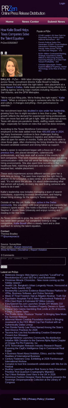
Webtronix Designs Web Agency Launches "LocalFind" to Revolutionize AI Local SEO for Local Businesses (34, 276)
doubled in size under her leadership (46, 111)
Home (9, 21)
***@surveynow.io (10, 236)
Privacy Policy (36, 399)
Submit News (56, 21)
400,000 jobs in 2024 (53, 131)
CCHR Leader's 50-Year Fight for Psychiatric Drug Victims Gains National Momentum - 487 (52, 37)
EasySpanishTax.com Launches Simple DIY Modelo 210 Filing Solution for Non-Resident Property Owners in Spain (35, 305)
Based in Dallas (14, 87)
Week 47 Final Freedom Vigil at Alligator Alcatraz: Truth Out (35, 296)
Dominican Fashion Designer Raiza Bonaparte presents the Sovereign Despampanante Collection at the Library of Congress (35, 380)
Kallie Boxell (20, 223)
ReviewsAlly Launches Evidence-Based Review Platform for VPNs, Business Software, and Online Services (35, 292)
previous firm (7, 152)
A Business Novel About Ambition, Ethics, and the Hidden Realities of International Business (34, 354)
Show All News (8, 250)
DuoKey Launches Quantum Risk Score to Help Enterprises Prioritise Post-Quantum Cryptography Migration (35, 370)
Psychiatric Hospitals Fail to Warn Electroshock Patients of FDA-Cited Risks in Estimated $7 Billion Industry (35, 299)
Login (62, 3)
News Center (30, 21)
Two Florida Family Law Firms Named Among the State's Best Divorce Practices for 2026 (34, 328)
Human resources (23, 247)
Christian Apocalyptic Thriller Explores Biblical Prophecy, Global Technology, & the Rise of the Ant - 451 (52, 68)
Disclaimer (23, 250)
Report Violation (39, 250)
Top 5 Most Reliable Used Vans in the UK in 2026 (30, 374)
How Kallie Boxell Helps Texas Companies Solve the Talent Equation (15, 34)
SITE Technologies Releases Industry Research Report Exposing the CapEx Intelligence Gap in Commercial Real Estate (34, 348)
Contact (50, 399)
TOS (24, 399)
